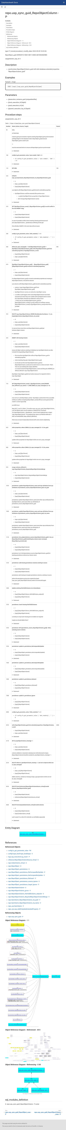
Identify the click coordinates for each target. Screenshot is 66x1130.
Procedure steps (10, 30)
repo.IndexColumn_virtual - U (17, 863)
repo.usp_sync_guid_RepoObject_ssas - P (18, 1113)
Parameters (9, 27)
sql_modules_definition (12, 47)
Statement (16, 151)
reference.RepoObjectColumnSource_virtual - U (23, 860)
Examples (8, 25)
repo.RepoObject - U (14, 866)
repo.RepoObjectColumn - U (17, 887)
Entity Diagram (10, 32)
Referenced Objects (12, 36)
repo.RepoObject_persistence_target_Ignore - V (23, 884)
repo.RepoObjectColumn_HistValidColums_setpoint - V (26, 894)
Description (9, 23)
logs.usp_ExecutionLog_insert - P (19, 857)
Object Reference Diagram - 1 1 (15, 40)
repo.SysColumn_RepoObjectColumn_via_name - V (24, 903)
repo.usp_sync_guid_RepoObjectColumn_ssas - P (47, 1113)
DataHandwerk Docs (9, 2)
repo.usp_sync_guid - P (15, 916)
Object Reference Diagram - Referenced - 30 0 (19, 43)
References (9, 34)
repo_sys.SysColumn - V (16, 906)
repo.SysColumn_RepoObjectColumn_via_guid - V (24, 900)
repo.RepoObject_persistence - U (19, 869)
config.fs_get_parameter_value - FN (19, 850)
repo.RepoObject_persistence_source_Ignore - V (24, 881)
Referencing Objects (12, 38)
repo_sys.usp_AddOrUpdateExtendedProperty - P (24, 909)
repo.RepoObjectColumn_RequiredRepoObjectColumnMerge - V (29, 897)
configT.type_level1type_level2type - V (20, 854)
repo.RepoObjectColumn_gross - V (19, 890)
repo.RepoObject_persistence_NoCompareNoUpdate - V (26, 875)
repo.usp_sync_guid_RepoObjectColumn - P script (23, 1104)
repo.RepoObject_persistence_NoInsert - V (22, 878)
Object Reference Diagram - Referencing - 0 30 (19, 45)
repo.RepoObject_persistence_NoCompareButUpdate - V (26, 872)
